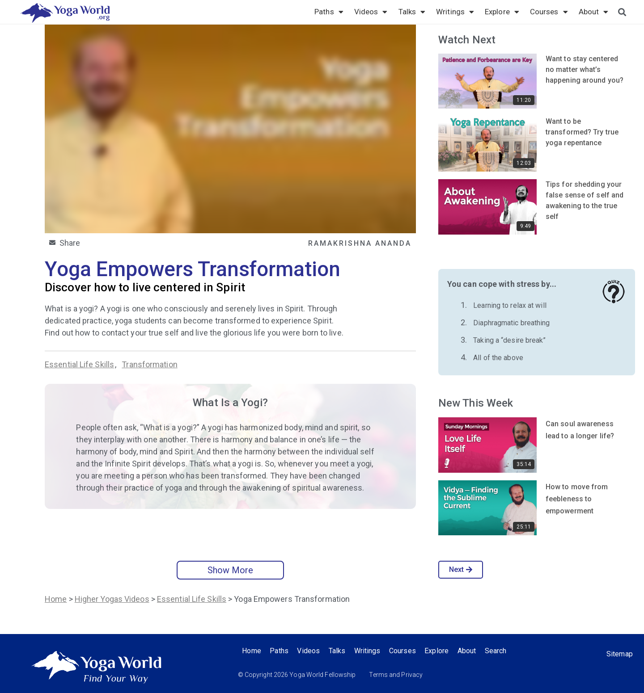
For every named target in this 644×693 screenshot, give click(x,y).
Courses (549, 12)
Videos (371, 12)
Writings (455, 12)
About (594, 12)
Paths (328, 12)
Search (497, 651)
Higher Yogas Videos (112, 599)
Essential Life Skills (79, 364)
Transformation (149, 364)
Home (56, 599)
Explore (502, 12)
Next (461, 569)
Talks (412, 12)
